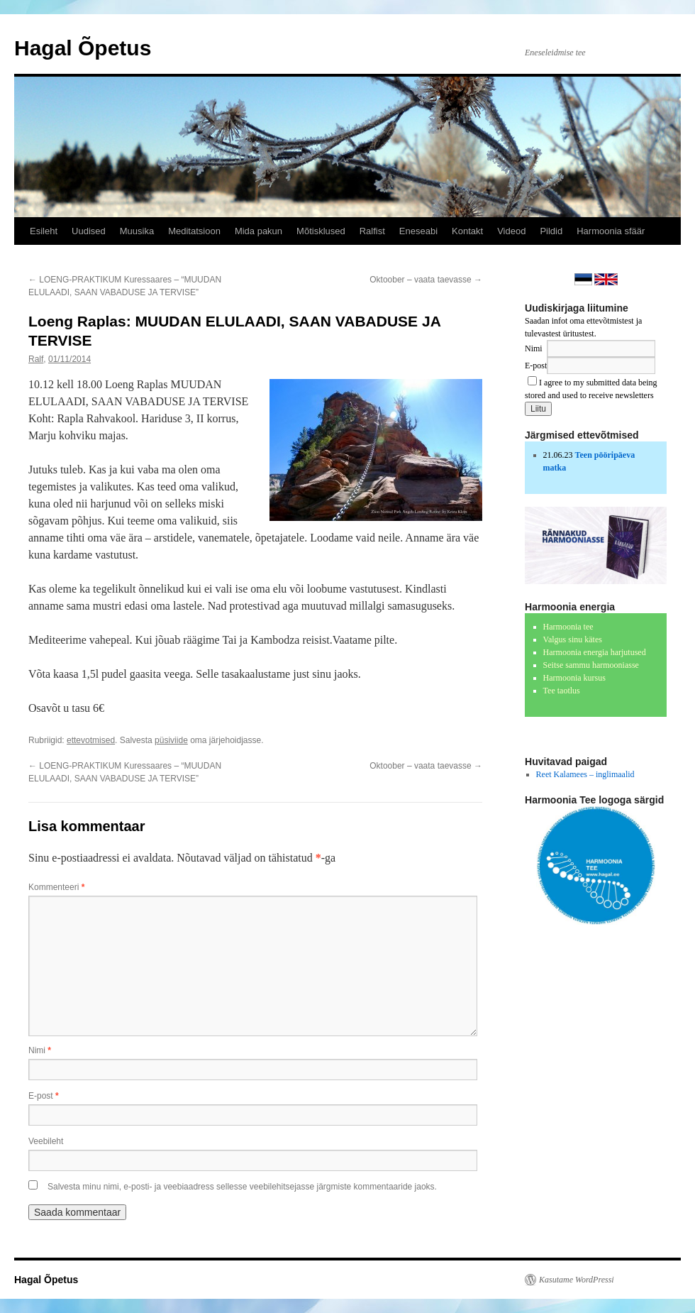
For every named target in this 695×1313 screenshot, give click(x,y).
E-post (43, 1096)
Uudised (89, 231)
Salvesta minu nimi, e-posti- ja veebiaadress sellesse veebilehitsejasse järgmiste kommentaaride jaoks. (242, 1187)
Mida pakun (258, 231)
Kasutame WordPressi (576, 1280)
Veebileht (45, 1141)
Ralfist (372, 231)
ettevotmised (91, 740)
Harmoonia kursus (574, 678)
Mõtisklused (320, 231)
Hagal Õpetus (82, 48)
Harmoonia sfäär (611, 231)
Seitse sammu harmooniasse (591, 665)
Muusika (137, 231)
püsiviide (171, 740)
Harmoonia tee (568, 627)
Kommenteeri (56, 887)
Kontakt (467, 231)
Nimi (39, 1050)
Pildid (551, 231)
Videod (511, 231)
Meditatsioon (194, 231)
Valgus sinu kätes (572, 639)
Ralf (35, 359)
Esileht (43, 231)
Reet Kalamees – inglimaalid (585, 774)
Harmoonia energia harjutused (594, 652)
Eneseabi (418, 231)
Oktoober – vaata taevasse (425, 280)
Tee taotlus (561, 691)
